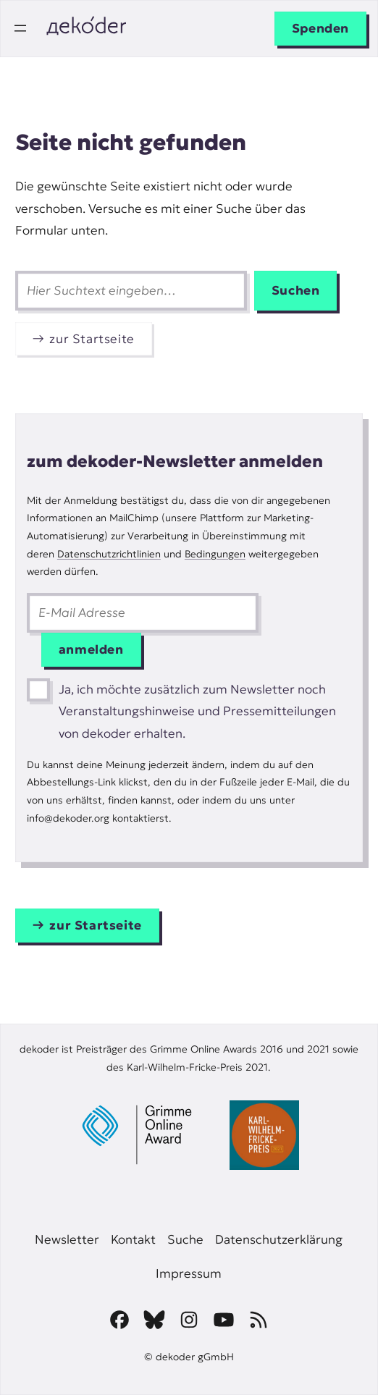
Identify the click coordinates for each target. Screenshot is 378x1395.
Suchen (296, 290)
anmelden (91, 649)
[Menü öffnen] (20, 28)
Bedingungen (215, 554)
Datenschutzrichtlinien (109, 554)
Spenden (320, 28)
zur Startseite (91, 339)
